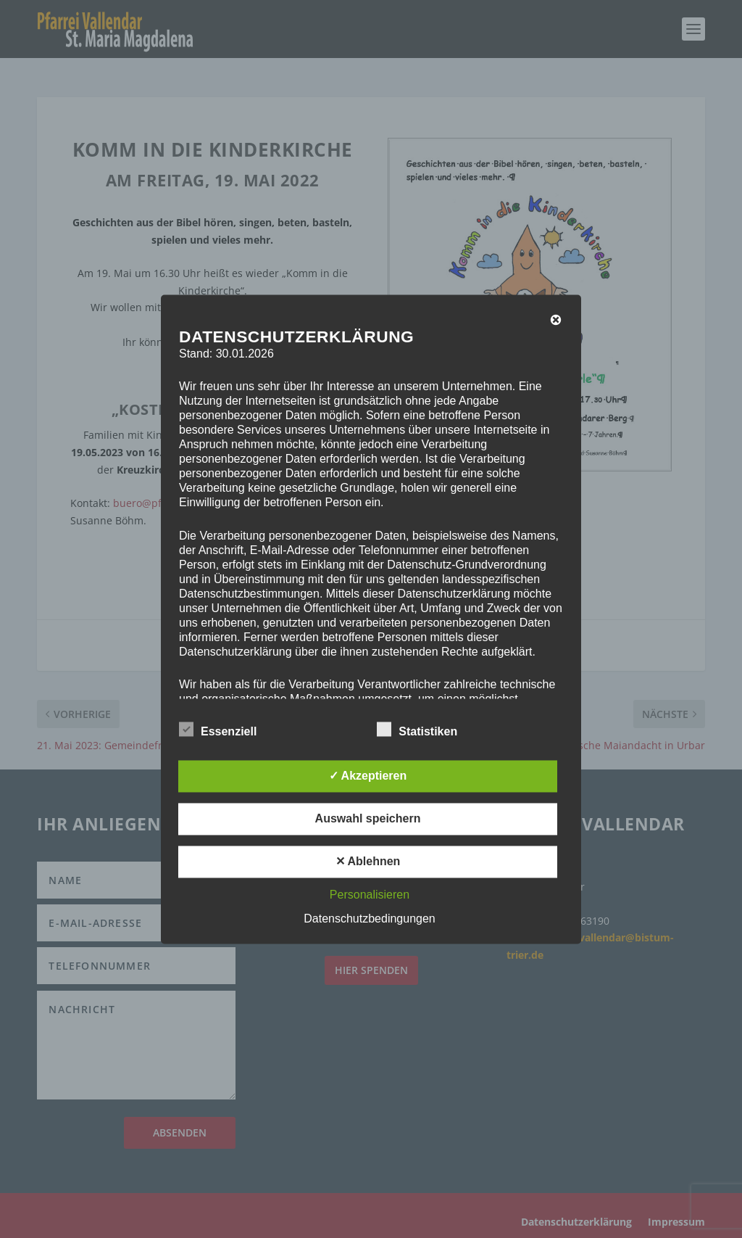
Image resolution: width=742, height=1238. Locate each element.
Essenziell (218, 730)
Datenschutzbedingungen (369, 918)
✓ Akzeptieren (368, 775)
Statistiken (417, 730)
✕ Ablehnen (368, 861)
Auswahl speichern (368, 818)
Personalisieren (369, 894)
